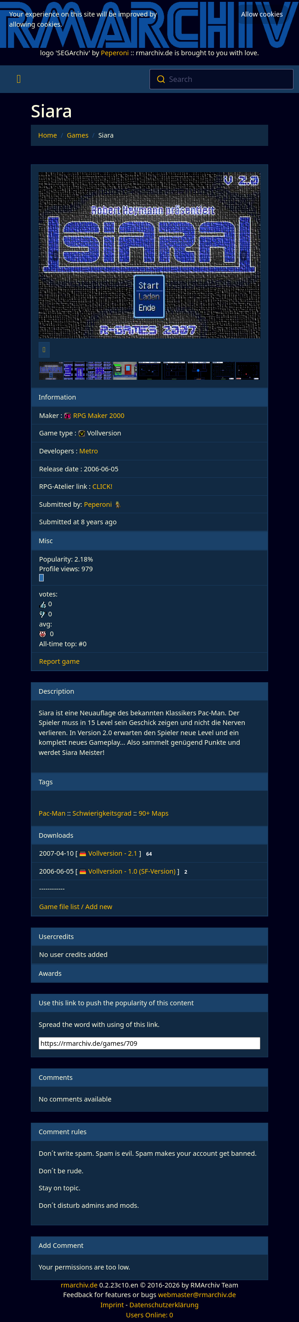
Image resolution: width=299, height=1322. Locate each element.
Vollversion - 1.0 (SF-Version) (132, 871)
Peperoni (115, 52)
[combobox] (221, 79)
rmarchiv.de (79, 1285)
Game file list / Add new (75, 906)
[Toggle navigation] (19, 79)
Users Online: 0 (149, 1314)
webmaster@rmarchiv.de (197, 1294)
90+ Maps (153, 813)
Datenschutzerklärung (163, 1304)
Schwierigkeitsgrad (102, 813)
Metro (88, 450)
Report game (59, 661)
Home (47, 135)
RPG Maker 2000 (94, 415)
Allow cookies (262, 14)
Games (77, 135)
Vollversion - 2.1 (113, 853)
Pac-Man (52, 813)
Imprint (112, 1304)
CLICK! (102, 486)
